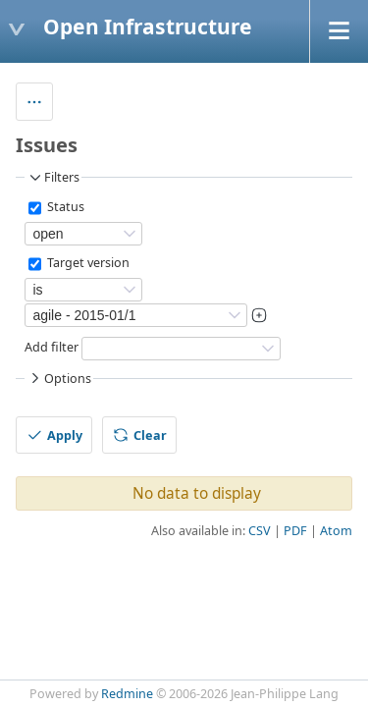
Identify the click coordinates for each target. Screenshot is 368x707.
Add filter (52, 348)
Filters (52, 178)
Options (58, 378)
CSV (259, 530)
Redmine (127, 693)
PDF (295, 530)
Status (64, 207)
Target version (87, 263)
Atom (336, 530)
